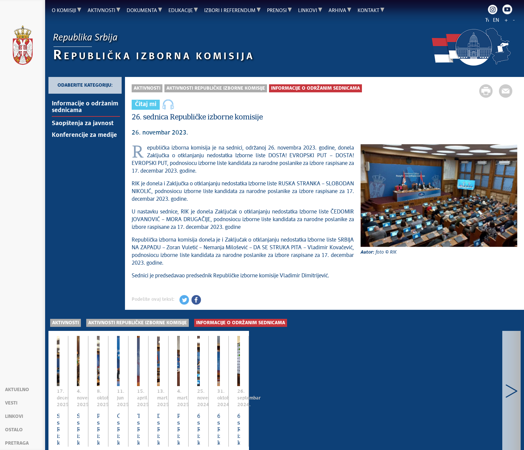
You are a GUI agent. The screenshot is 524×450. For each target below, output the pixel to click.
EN (496, 20)
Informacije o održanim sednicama (85, 107)
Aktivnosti (147, 88)
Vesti (11, 403)
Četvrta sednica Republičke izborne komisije (460, 406)
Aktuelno (17, 389)
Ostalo (14, 430)
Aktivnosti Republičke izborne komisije (215, 88)
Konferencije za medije (84, 135)
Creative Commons (196, 437)
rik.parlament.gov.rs (344, 437)
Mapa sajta (64, 436)
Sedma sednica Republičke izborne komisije (105, 406)
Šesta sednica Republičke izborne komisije (221, 406)
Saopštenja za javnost (83, 123)
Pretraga (17, 443)
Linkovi (14, 416)
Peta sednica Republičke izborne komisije (338, 406)
